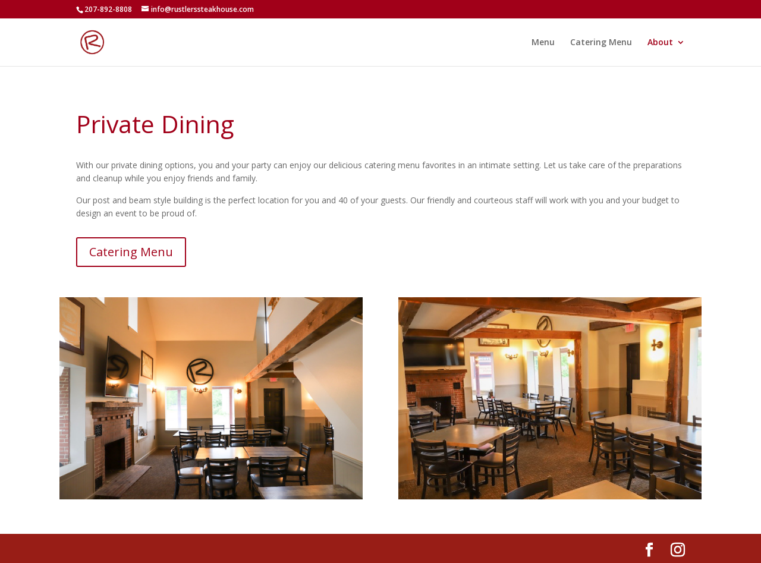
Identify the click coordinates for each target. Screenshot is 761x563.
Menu (543, 43)
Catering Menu (601, 43)
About (660, 43)
